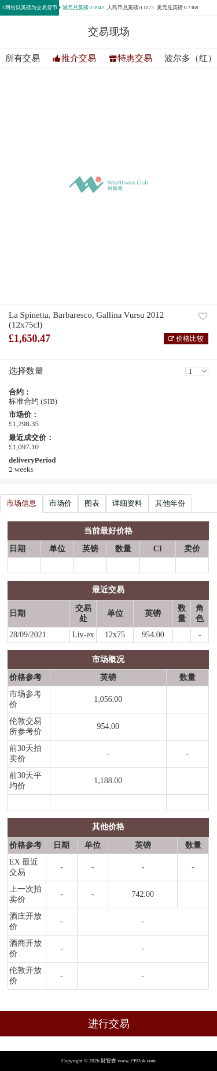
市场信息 (21, 503)
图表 (92, 503)
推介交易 (78, 58)
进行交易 (109, 1023)
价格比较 (189, 339)
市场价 (60, 503)
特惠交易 (134, 58)
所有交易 (22, 58)
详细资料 (127, 503)
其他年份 (170, 503)
